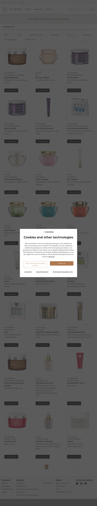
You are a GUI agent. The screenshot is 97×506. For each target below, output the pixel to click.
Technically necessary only (63, 272)
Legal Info (28, 272)
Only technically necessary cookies (35, 264)
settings (51, 257)
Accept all (61, 263)
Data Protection (42, 272)
